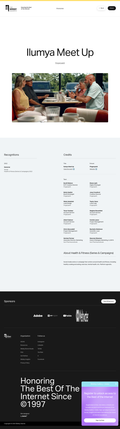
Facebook (41, 359)
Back (101, 8)
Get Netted (24, 356)
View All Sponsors (108, 301)
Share (112, 8)
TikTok (40, 349)
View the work (68, 169)
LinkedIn (40, 345)
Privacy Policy (24, 363)
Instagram (41, 341)
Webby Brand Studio (27, 349)
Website (92, 169)
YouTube (40, 352)
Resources (23, 345)
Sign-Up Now (100, 420)
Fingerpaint (60, 63)
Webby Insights (25, 359)
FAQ (21, 352)
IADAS (22, 341)
